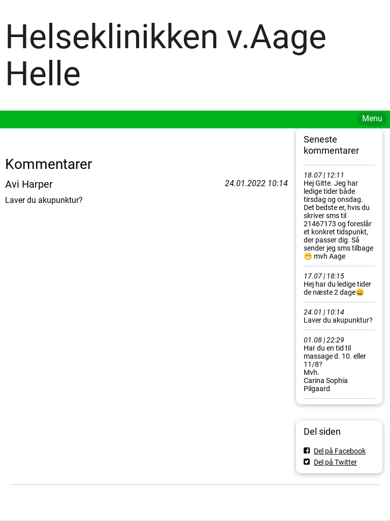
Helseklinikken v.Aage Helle (166, 55)
